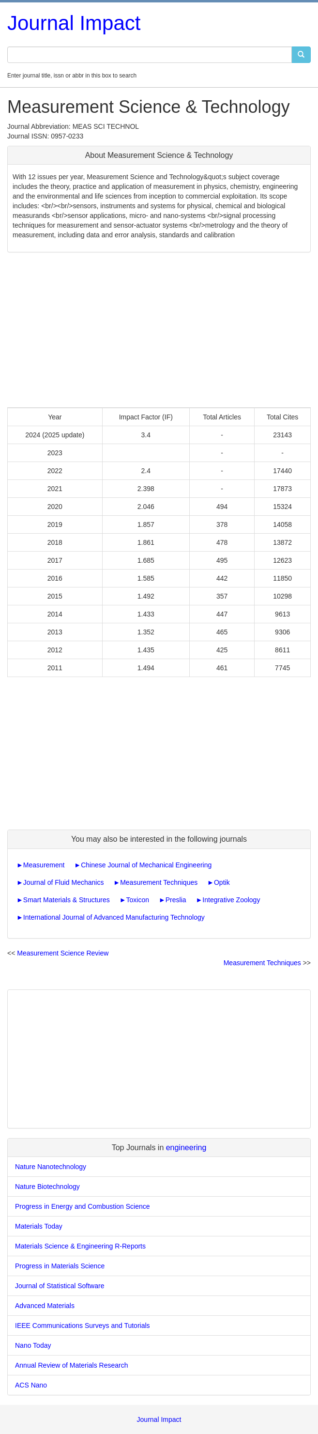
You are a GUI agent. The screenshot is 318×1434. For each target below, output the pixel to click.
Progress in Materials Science (60, 1266)
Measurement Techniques (158, 882)
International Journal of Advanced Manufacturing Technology (114, 917)
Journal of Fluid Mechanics (63, 882)
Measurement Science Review (62, 953)
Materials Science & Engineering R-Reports (80, 1246)
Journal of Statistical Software (59, 1286)
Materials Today (38, 1226)
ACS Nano (31, 1385)
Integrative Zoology (231, 900)
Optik (222, 882)
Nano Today (33, 1345)
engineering (186, 1147)
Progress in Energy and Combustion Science (82, 1206)
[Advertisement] (159, 330)
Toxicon (137, 900)
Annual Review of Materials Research (71, 1365)
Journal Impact (73, 23)
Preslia (176, 900)
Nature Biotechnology (47, 1186)
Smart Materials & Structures (66, 900)
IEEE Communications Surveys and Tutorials (82, 1325)
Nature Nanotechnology (50, 1167)
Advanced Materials (45, 1306)
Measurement (44, 865)
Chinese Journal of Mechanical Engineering (146, 865)
